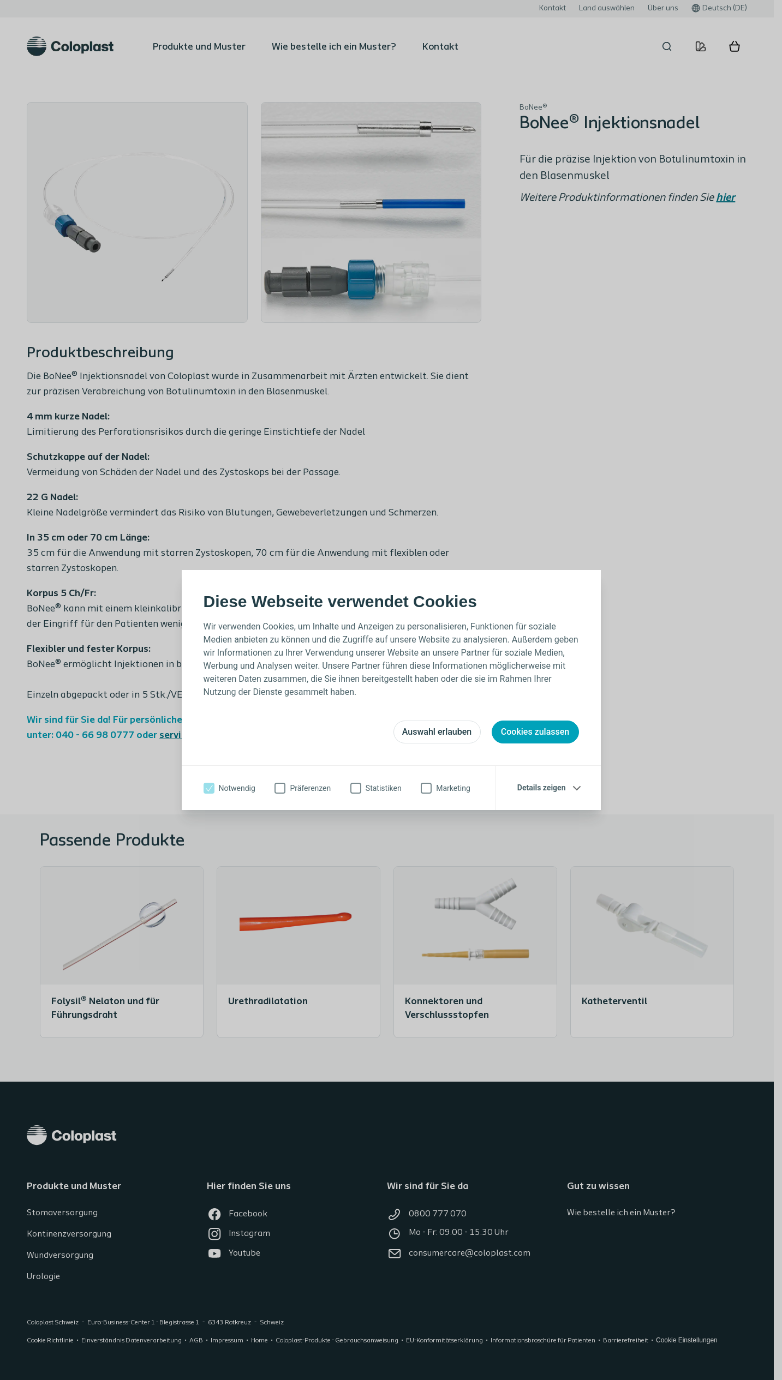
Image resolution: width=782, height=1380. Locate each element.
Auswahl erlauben (436, 732)
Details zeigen (541, 787)
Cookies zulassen (535, 732)
